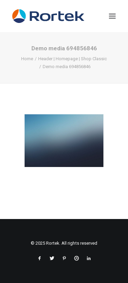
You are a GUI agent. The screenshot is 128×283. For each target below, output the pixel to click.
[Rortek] (64, 16)
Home (27, 58)
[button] (112, 16)
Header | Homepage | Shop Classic (72, 58)
